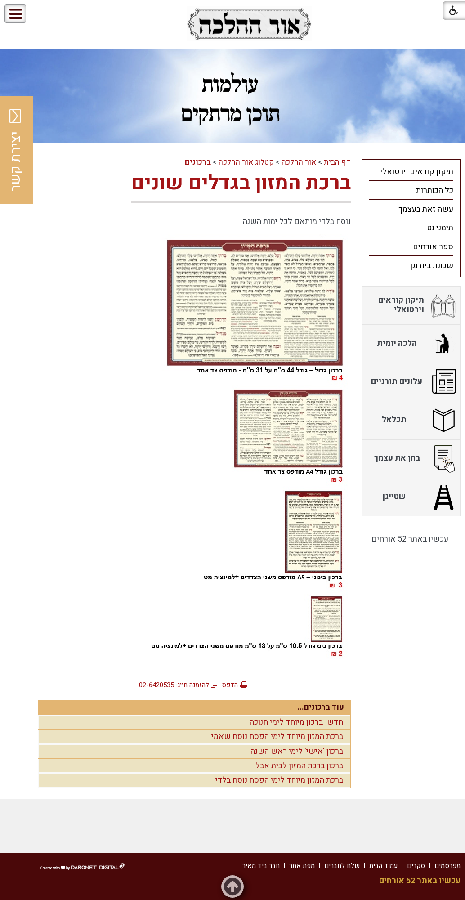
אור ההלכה (299, 162)
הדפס (230, 685)
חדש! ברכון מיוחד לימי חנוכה (296, 722)
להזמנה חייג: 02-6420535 (174, 685)
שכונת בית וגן (431, 266)
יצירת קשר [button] (16, 150)
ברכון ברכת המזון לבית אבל (299, 766)
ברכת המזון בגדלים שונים (241, 183)
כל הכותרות (434, 190)
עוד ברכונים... (320, 707)
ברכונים (198, 162)
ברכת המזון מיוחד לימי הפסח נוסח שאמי (277, 736)
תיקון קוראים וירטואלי (416, 172)
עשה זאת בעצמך (425, 209)
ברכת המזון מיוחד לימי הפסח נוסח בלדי (279, 780)
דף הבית (337, 162)
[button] (44, 14)
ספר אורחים (433, 247)
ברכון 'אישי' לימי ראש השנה (296, 751)
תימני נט (440, 228)
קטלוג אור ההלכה (246, 162)
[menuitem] (411, 171)
